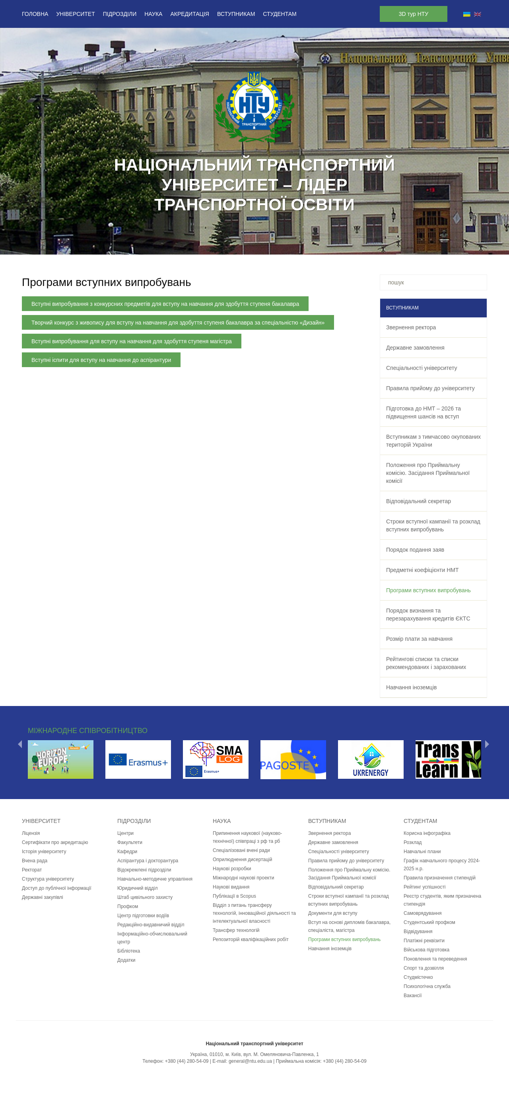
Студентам (279, 14)
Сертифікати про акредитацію (55, 842)
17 (337, 244)
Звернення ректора (411, 327)
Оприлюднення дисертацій (242, 859)
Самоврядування (422, 913)
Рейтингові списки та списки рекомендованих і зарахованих (426, 663)
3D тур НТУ (413, 14)
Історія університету (44, 851)
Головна (35, 14)
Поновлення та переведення (435, 959)
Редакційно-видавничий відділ (151, 925)
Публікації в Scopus (234, 896)
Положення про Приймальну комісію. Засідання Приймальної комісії (428, 473)
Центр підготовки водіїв (143, 915)
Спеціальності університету (421, 368)
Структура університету (48, 879)
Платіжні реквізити (424, 940)
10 (264, 244)
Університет (75, 14)
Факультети (129, 842)
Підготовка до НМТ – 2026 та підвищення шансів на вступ (423, 412)
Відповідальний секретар (418, 501)
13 (295, 244)
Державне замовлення (415, 347)
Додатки (126, 960)
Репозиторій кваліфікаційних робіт (251, 939)
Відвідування (418, 931)
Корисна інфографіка (427, 833)
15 (316, 244)
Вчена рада (34, 861)
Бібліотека (128, 951)
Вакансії (413, 995)
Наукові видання (231, 887)
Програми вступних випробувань (428, 590)
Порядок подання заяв (415, 549)
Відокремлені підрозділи (144, 870)
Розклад (413, 842)
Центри (125, 833)
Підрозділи (119, 14)
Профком (127, 906)
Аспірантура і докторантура (147, 861)
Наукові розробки (232, 868)
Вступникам (236, 14)
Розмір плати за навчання (419, 639)
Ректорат (32, 870)
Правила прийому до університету (430, 388)
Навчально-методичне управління (154, 879)
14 (306, 244)
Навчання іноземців (411, 687)
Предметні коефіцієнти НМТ (422, 570)
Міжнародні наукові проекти (243, 878)
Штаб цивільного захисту (145, 897)
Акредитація (189, 14)
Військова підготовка (426, 950)
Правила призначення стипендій (440, 878)
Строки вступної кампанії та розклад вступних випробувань (433, 525)
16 (326, 244)
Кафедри (127, 851)
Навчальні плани (422, 851)
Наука (153, 14)
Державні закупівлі (42, 897)
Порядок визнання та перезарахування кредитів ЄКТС (428, 614)
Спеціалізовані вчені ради (241, 850)
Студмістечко (418, 977)
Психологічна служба (427, 986)
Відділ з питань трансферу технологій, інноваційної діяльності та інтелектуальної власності (254, 913)
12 (285, 244)
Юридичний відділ (137, 888)
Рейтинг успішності (425, 887)
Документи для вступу (332, 913)
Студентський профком (429, 922)
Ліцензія (31, 833)
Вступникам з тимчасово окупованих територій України (433, 441)
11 (275, 244)
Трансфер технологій (236, 930)
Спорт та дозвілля (424, 968)
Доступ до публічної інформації (56, 888)
